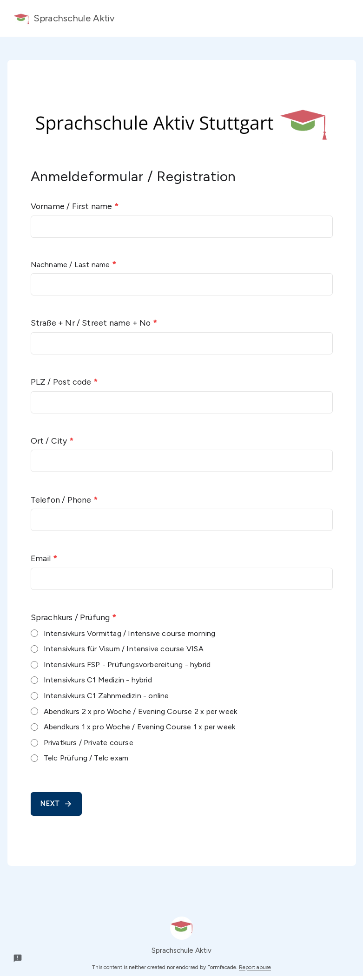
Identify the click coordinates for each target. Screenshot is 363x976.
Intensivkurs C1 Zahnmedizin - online (106, 695)
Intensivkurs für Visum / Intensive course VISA (124, 648)
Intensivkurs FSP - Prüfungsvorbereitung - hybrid (127, 664)
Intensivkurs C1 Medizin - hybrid (98, 679)
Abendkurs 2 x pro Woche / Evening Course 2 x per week (141, 711)
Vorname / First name (75, 206)
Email (44, 558)
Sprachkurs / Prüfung (73, 617)
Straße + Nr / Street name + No (94, 323)
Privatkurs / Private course (88, 742)
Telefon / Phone (64, 499)
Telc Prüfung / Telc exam (86, 757)
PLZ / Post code (64, 381)
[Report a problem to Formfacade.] (17, 958)
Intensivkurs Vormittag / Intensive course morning (130, 633)
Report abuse (255, 967)
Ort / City (52, 440)
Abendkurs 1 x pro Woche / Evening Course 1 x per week (140, 726)
